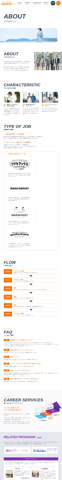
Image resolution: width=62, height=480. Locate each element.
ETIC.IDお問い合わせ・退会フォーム (19, 310)
